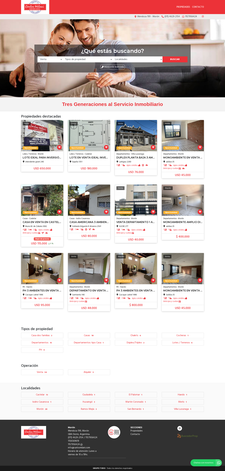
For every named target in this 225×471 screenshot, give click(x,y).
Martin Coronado (136, 402)
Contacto (198, 7)
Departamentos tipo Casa (89, 343)
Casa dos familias (42, 335)
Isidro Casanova (42, 402)
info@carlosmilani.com (79, 448)
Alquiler (89, 372)
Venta (42, 372)
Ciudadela (89, 395)
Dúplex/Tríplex (136, 343)
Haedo (183, 395)
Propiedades (183, 7)
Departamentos (42, 343)
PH (42, 350)
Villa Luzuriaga (183, 409)
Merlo (183, 402)
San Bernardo (136, 409)
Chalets (136, 335)
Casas (89, 335)
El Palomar (136, 395)
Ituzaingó (89, 402)
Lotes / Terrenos (182, 343)
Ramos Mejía (89, 409)
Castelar (42, 395)
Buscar (175, 59)
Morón (42, 409)
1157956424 (75, 444)
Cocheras (182, 335)
